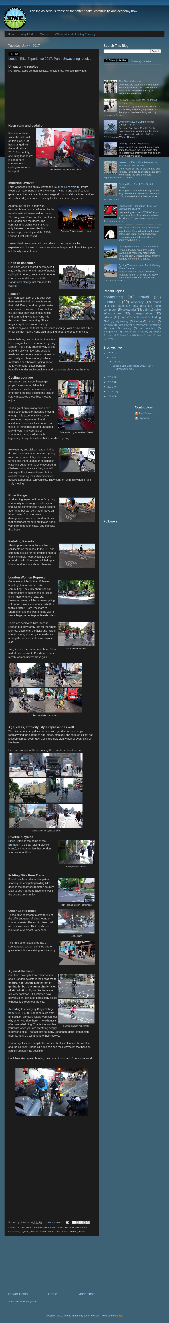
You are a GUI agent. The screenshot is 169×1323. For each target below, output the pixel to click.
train (146, 309)
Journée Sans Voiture (67, 186)
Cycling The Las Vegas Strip (133, 143)
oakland (152, 321)
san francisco (147, 328)
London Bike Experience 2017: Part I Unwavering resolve (49, 59)
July (112, 357)
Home (11, 34)
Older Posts (86, 1294)
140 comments (54, 1222)
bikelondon (81, 1227)
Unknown (144, 418)
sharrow (139, 335)
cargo (112, 328)
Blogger (118, 1315)
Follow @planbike (141, 61)
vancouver (142, 324)
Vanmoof (28, 930)
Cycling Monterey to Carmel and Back (139, 246)
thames (35, 1231)
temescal (111, 335)
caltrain (139, 317)
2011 (110, 386)
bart (123, 317)
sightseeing (122, 321)
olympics (108, 324)
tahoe (149, 335)
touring (138, 321)
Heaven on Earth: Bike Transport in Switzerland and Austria (137, 164)
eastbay (127, 328)
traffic (58, 1231)
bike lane (69, 1227)
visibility (109, 338)
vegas (158, 335)
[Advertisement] (52, 1264)
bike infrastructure (53, 1227)
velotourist (129, 309)
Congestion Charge (20, 282)
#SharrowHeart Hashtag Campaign (76, 34)
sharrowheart (129, 331)
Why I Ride (27, 34)
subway (144, 331)
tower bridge (46, 1231)
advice (108, 317)
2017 (110, 353)
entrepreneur (111, 331)
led (131, 335)
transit (157, 302)
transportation (69, 1231)
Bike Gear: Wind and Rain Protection (138, 227)
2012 (110, 382)
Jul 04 (116, 361)
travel (81, 1231)
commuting (14, 1231)
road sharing (125, 324)
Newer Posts (18, 1294)
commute (112, 302)
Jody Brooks (145, 413)
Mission (44, 34)
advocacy (137, 302)
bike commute (34, 1227)
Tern (24, 879)
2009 (110, 396)
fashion (123, 335)
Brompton (14, 844)
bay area (139, 305)
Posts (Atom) (30, 1301)
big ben (21, 1227)
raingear (157, 331)
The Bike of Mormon (129, 81)
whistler (156, 324)
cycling (25, 1231)
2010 (110, 391)
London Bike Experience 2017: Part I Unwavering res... (133, 367)
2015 (110, 377)
